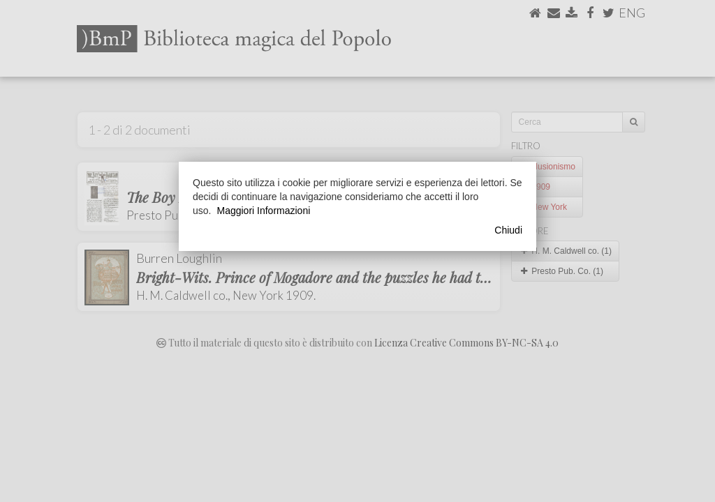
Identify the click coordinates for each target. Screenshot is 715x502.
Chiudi (508, 230)
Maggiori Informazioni (263, 210)
